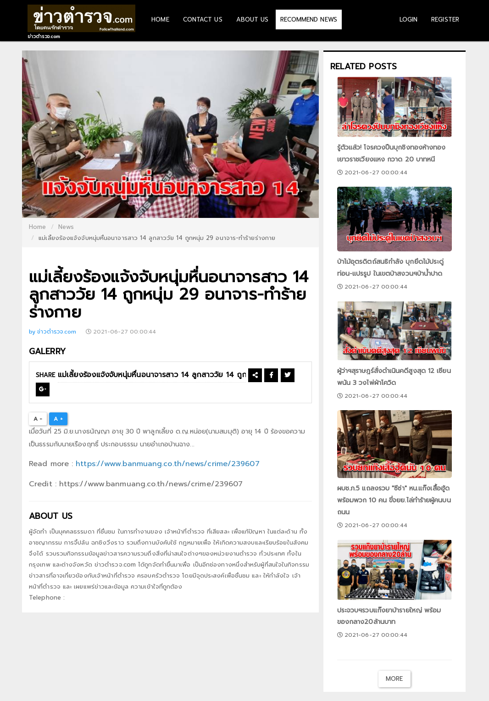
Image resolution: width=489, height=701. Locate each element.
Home (37, 227)
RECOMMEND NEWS (308, 19)
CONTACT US (202, 19)
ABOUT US (252, 19)
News (66, 227)
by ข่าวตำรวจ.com (53, 332)
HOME (160, 19)
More (394, 678)
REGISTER (445, 19)
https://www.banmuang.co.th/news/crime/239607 (167, 463)
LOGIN (409, 19)
